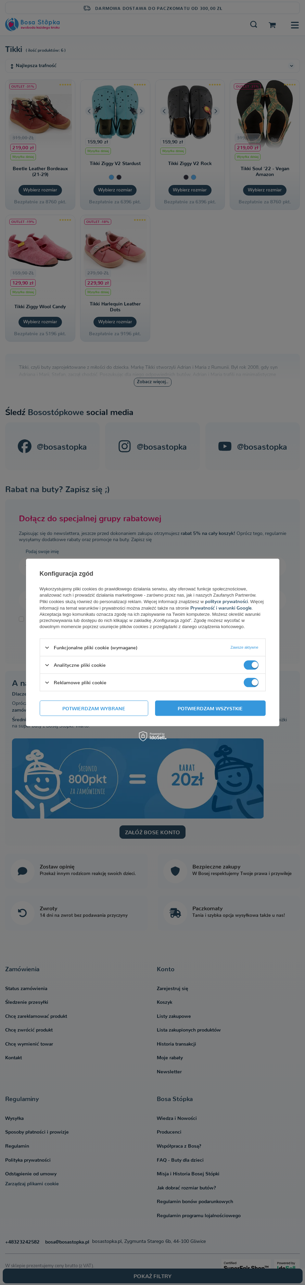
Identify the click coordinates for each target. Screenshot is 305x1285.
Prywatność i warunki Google (221, 608)
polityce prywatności (226, 601)
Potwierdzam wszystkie (210, 708)
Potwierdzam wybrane (93, 708)
